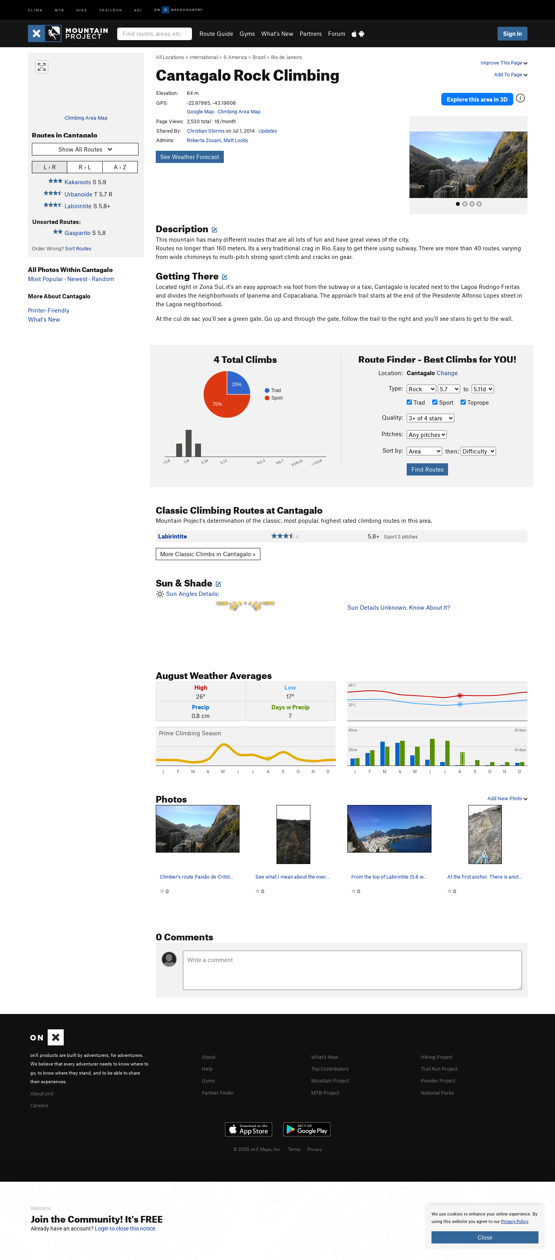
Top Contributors (333, 1056)
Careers (40, 1093)
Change (447, 362)
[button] (417, 154)
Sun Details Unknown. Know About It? (398, 596)
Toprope (475, 391)
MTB (60, 9)
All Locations (170, 57)
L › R (50, 166)
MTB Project (327, 1080)
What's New (277, 33)
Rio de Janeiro (286, 57)
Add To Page (510, 74)
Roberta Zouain (204, 140)
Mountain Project (334, 1068)
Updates (267, 131)
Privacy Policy (514, 1221)
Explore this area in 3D (491, 93)
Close (485, 1237)
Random (103, 278)
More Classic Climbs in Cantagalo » (208, 542)
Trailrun (110, 9)
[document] (484, 1226)
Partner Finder (221, 1080)
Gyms (247, 33)
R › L (85, 166)
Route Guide (216, 33)
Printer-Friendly (48, 310)
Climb (35, 9)
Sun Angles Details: (246, 610)
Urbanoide (78, 194)
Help (208, 1056)
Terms (294, 1137)
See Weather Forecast (189, 156)
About (210, 1045)
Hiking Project (439, 1045)
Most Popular (45, 278)
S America (235, 57)
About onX (44, 1081)
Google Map (200, 111)
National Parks (440, 1080)
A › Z (120, 166)
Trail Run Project (443, 1056)
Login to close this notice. (126, 1228)
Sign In (512, 33)
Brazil (259, 57)
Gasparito (77, 232)
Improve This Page (504, 62)
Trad (416, 391)
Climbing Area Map (86, 118)
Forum (336, 33)
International (204, 57)
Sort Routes (78, 248)
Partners (311, 33)
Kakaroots (78, 181)
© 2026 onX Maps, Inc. (257, 1137)
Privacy (314, 1137)
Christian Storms (206, 131)
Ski (138, 9)
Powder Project (441, 1068)
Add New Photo (507, 787)
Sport (443, 391)
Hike (81, 9)
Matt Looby (235, 140)
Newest (77, 278)
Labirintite (78, 205)
